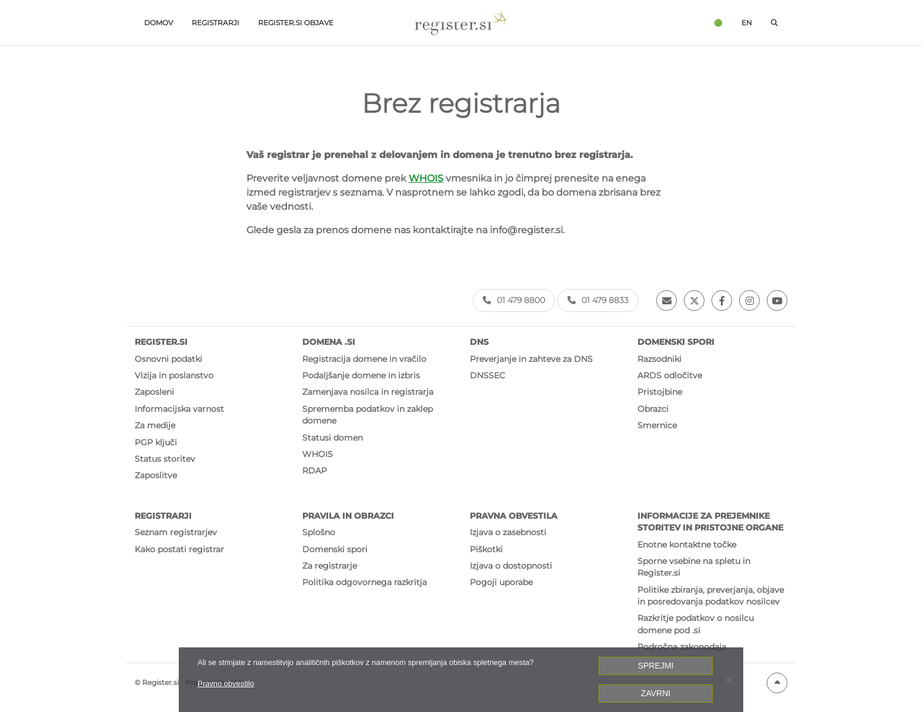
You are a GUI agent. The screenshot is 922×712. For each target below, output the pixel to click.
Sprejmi (656, 665)
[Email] (666, 300)
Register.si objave (295, 22)
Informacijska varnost (179, 409)
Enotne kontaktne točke (686, 544)
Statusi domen (332, 437)
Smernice (657, 425)
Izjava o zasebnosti (508, 532)
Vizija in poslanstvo (174, 375)
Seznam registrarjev (176, 532)
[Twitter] (694, 300)
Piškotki (486, 549)
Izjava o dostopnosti (511, 565)
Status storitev (165, 459)
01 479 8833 (598, 300)
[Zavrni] (728, 680)
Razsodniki (659, 359)
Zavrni (655, 693)
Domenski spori (335, 549)
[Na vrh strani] (777, 683)
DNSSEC (487, 375)
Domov (158, 22)
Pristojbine (659, 392)
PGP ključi (156, 442)
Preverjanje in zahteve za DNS (531, 359)
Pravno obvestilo (226, 683)
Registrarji (215, 22)
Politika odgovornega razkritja (364, 582)
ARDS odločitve (669, 375)
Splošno (318, 532)
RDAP (314, 470)
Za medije (155, 425)
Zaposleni (154, 392)
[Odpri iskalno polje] (774, 22)
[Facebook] (721, 300)
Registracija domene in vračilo (364, 359)
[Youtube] (777, 300)
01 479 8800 (514, 300)
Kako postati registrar (179, 549)
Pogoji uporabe (501, 582)
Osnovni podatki (168, 359)
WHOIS (426, 178)
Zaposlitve (156, 475)
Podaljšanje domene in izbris (361, 375)
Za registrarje (329, 565)
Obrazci (653, 409)
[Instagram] (749, 300)
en (746, 22)
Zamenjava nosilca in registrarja (367, 392)
